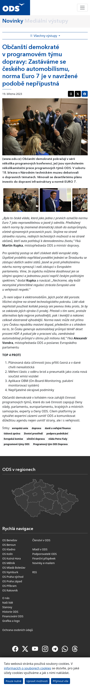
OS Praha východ (12, 576)
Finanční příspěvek (44, 558)
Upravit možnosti (37, 681)
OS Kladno (8, 549)
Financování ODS (12, 616)
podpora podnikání (57, 433)
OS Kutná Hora (11, 558)
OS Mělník (8, 563)
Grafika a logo (11, 621)
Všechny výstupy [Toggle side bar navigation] (44, 36)
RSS (34, 572)
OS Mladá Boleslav (13, 567)
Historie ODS (10, 611)
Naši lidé (7, 602)
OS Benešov (9, 540)
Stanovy (7, 607)
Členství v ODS (41, 540)
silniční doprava (36, 438)
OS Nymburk (10, 572)
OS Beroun (9, 545)
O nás (6, 598)
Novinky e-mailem (43, 563)
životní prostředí (33, 433)
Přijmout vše (60, 681)
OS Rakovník (10, 590)
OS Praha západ (12, 581)
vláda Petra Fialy (58, 438)
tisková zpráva (12, 433)
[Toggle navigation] (82, 7)
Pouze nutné (14, 681)
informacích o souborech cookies (27, 668)
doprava (36, 428)
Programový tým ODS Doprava (50, 444)
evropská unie (20, 428)
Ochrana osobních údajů (17, 630)
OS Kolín (7, 554)
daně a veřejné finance (58, 428)
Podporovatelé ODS (44, 554)
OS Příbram (9, 586)
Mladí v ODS (40, 549)
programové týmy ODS (16, 444)
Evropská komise (13, 438)
